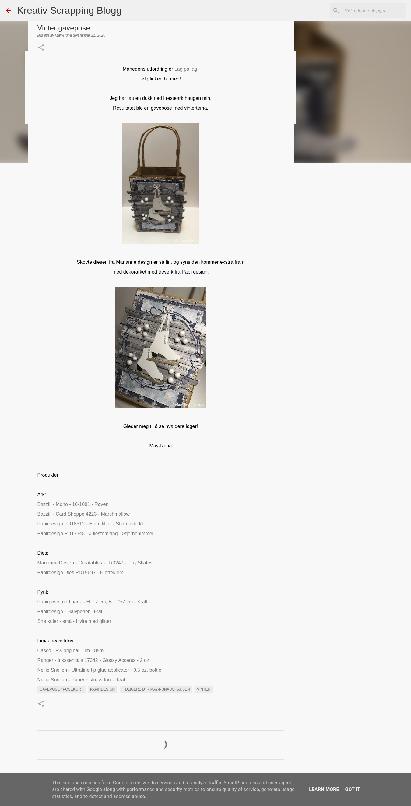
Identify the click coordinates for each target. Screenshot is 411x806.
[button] (41, 48)
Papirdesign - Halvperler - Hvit (69, 611)
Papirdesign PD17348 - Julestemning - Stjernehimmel (95, 533)
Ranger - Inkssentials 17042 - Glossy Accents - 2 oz (93, 660)
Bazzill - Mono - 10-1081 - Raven (73, 504)
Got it (352, 789)
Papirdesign (102, 689)
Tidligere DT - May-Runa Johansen (156, 689)
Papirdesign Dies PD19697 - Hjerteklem (80, 572)
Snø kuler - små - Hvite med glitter (74, 621)
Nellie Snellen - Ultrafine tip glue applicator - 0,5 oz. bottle (99, 670)
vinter (203, 689)
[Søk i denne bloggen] (374, 10)
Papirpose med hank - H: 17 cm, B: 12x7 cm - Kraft (92, 601)
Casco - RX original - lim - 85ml (71, 650)
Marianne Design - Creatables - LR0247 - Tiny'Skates (95, 562)
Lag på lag (185, 69)
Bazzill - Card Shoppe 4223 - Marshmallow (83, 514)
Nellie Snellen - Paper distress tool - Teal (81, 679)
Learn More (324, 789)
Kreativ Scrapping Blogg (69, 10)
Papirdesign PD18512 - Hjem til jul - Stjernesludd (90, 523)
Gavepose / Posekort (61, 689)
